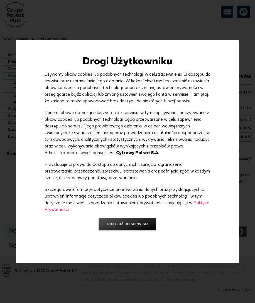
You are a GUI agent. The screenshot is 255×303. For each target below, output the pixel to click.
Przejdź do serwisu (127, 223)
